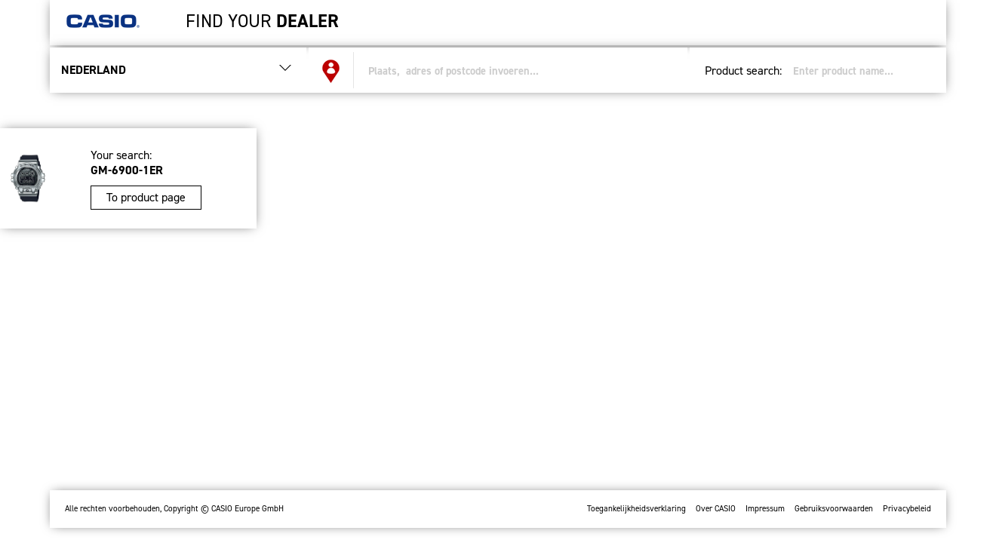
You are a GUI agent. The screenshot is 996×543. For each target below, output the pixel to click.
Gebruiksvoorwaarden (834, 508)
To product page (146, 197)
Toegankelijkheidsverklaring (636, 508)
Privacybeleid (907, 508)
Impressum (765, 508)
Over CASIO (716, 508)
